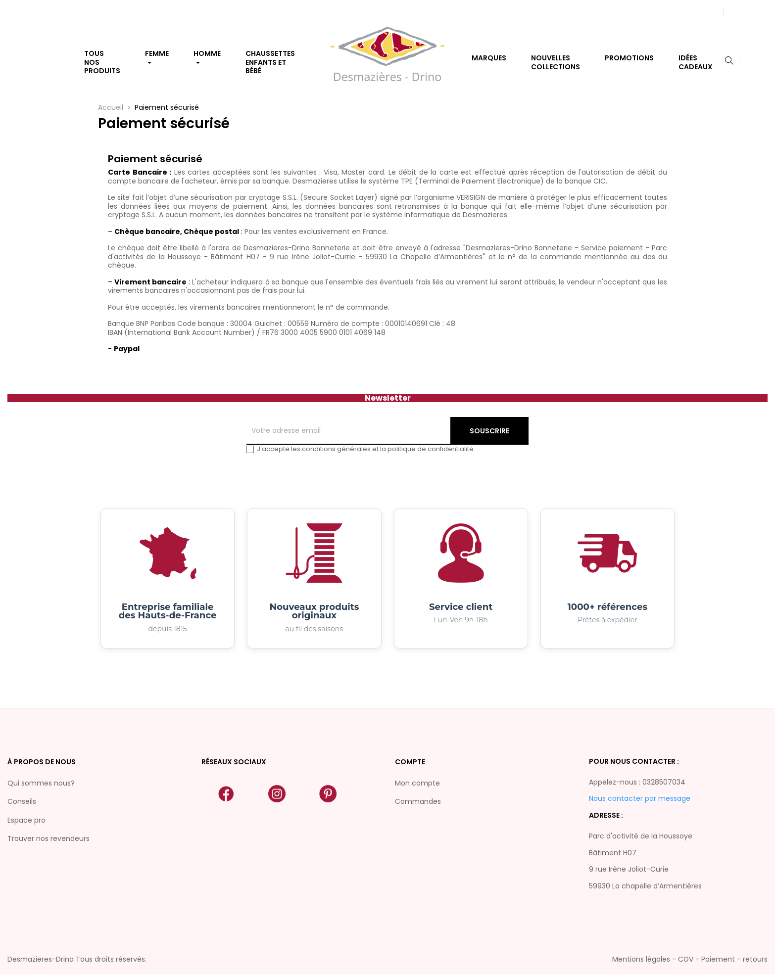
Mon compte (417, 783)
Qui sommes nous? (41, 783)
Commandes (418, 801)
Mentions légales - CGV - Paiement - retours (690, 959)
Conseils (21, 801)
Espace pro (26, 820)
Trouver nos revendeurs (48, 838)
